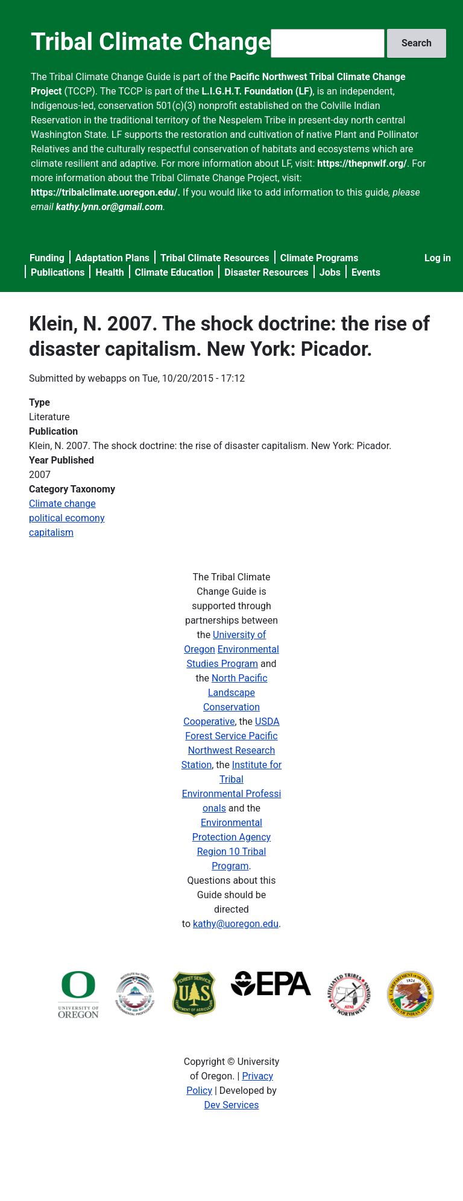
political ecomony (67, 518)
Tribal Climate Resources (214, 258)
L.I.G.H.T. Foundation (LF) (256, 91)
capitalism (51, 532)
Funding (47, 258)
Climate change (62, 503)
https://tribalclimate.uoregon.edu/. (105, 192)
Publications (58, 272)
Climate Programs (319, 258)
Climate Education (174, 272)
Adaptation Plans (112, 258)
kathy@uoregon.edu (236, 923)
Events (365, 272)
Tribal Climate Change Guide (185, 42)
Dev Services (231, 1105)
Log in (437, 258)
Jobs (330, 272)
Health (109, 272)
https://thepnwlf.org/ (362, 163)
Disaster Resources (266, 272)
